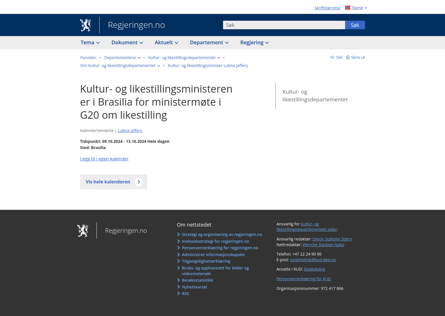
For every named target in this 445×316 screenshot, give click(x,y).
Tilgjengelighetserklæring (206, 261)
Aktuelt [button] (164, 42)
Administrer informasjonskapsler (213, 254)
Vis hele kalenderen (108, 182)
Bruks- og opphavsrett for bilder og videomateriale (215, 270)
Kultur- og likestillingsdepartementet (315, 95)
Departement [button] (207, 42)
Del (339, 57)
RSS (185, 293)
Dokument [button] (125, 42)
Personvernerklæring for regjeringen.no (220, 247)
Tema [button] (88, 42)
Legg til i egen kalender (104, 159)
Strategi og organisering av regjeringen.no (222, 234)
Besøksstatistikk (197, 280)
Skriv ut (358, 57)
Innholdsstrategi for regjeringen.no (215, 241)
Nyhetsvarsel (194, 287)
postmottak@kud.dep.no (313, 259)
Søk (355, 25)
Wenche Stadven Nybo (323, 244)
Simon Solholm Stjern (332, 239)
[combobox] (284, 25)
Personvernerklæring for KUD (303, 278)
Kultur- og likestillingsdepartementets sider (306, 226)
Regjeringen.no (132, 25)
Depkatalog (314, 269)
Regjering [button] (252, 42)
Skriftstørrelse (327, 8)
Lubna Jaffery (130, 130)
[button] (122, 57)
